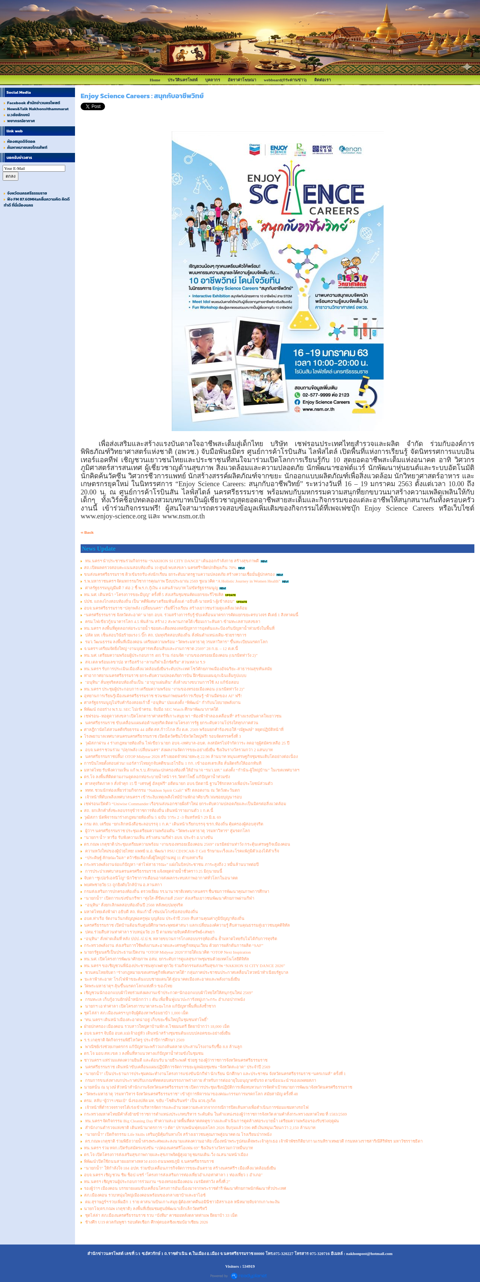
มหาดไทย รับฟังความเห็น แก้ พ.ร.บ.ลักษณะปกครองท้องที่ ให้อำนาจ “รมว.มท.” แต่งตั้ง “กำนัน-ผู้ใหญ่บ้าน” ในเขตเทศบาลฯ (191, 770)
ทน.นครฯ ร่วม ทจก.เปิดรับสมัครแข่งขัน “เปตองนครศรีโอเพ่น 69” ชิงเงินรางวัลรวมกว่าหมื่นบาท (168, 1148)
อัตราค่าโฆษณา (242, 80)
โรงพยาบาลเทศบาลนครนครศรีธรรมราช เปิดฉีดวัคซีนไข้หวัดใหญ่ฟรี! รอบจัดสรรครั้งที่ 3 (162, 736)
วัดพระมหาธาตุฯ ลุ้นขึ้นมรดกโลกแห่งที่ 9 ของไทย (128, 986)
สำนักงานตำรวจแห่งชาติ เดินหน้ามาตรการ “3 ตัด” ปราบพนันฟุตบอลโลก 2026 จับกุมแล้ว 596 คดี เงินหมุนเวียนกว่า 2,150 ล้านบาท (199, 1127)
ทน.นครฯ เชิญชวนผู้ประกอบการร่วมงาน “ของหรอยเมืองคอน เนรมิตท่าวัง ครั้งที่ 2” (157, 1181)
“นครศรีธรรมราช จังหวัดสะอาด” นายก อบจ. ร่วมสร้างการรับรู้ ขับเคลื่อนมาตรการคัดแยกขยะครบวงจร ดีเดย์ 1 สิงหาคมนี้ (191, 615)
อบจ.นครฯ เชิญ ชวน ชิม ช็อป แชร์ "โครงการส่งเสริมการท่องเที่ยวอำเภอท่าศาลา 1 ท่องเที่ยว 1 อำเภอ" (173, 1175)
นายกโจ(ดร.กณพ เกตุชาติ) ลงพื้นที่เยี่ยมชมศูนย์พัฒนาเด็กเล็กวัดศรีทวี (145, 1208)
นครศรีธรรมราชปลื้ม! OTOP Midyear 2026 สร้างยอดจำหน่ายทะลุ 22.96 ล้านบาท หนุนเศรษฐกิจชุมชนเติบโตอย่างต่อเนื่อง (191, 756)
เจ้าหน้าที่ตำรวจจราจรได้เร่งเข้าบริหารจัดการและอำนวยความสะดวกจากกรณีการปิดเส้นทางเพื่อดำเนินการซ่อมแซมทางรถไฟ (196, 1107)
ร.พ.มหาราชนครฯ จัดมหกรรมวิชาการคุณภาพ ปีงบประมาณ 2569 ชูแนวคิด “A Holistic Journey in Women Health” (182, 581)
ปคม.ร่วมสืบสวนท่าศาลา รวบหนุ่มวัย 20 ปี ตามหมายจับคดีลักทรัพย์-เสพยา (149, 932)
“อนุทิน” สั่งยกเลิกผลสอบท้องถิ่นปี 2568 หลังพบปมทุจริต (133, 905)
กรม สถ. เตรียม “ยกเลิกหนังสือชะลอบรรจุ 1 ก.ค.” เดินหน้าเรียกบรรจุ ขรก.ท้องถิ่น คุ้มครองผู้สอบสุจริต (173, 824)
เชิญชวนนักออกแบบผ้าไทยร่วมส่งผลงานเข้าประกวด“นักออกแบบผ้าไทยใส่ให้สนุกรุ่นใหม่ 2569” (168, 992)
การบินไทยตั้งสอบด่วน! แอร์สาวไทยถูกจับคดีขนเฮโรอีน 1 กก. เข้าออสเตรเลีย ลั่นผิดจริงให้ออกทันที (172, 763)
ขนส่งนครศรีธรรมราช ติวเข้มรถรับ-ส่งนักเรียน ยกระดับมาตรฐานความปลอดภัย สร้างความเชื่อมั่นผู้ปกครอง (179, 574)
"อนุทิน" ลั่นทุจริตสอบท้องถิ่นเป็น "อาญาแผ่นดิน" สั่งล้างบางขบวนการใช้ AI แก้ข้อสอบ (161, 682)
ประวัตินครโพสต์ (183, 80)
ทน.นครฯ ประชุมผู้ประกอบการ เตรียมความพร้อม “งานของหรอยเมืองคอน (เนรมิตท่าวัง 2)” (164, 689)
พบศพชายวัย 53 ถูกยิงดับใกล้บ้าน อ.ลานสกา (123, 884)
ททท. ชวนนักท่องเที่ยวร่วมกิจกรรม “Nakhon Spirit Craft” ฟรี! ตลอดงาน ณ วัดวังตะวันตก (162, 790)
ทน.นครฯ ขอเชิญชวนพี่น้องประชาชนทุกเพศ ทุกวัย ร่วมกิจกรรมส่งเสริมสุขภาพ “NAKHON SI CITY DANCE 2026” (184, 965)
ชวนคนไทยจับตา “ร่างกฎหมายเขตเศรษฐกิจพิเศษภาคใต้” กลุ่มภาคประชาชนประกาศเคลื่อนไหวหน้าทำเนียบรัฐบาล (186, 972)
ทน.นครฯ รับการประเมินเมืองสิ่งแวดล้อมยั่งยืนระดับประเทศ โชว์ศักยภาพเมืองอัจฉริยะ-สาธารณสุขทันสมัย (178, 668)
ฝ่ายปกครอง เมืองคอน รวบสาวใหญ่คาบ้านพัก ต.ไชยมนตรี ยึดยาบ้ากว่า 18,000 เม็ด (157, 1026)
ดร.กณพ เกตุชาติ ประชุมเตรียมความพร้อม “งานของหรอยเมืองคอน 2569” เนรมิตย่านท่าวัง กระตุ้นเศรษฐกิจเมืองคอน (187, 844)
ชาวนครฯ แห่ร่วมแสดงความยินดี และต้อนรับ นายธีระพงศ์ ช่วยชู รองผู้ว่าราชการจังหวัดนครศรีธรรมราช (175, 1060)
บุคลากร (212, 80)
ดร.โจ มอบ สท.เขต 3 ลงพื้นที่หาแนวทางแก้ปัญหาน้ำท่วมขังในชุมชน (144, 1053)
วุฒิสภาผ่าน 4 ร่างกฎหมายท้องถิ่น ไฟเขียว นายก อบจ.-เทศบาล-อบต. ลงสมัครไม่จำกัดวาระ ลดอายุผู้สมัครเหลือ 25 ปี (187, 743)
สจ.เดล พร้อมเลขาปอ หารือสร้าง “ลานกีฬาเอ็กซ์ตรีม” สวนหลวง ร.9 (144, 662)
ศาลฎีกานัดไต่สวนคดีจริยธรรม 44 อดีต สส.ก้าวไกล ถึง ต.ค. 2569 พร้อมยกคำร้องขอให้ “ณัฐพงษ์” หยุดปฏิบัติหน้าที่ (184, 729)
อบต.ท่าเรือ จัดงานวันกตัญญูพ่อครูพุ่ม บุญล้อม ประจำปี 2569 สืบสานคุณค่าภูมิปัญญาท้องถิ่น (164, 918)
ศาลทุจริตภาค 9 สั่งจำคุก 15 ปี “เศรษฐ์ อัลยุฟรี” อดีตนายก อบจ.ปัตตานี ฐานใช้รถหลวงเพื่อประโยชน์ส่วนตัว (178, 783)
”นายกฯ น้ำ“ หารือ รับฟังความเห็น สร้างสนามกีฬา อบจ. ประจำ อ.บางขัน (148, 837)
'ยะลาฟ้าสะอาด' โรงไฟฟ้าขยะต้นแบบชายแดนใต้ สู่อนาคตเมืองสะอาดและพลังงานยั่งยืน (162, 979)
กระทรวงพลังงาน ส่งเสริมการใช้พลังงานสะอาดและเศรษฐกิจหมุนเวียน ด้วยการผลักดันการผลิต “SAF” (173, 945)
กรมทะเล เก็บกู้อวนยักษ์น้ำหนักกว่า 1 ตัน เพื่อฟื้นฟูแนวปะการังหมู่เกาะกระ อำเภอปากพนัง (164, 999)
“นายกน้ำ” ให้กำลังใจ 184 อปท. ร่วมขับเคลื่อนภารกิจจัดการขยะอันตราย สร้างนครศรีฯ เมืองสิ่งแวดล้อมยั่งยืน (180, 1168)
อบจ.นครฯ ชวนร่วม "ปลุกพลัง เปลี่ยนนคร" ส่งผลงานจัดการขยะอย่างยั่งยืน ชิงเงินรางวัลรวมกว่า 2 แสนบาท (178, 749)
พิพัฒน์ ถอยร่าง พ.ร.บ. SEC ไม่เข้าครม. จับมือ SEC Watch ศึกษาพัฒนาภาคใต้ (151, 709)
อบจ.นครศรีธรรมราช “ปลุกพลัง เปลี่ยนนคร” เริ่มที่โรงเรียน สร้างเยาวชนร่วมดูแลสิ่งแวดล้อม (165, 608)
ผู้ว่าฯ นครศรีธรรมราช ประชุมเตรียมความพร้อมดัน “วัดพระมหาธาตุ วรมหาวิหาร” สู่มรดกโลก (167, 830)
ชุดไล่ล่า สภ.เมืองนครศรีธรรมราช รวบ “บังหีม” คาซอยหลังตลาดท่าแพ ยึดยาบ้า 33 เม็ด (160, 1215)
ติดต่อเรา (322, 80)
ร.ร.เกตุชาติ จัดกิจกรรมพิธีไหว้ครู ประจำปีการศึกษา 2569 (134, 1040)
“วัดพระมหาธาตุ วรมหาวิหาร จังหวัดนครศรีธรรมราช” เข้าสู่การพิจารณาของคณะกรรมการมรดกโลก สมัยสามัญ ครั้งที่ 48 (191, 1094)
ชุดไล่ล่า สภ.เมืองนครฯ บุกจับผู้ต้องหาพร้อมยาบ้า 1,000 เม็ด (136, 1013)
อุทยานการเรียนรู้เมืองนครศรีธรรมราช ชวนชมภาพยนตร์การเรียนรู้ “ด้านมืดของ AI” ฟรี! (163, 695)
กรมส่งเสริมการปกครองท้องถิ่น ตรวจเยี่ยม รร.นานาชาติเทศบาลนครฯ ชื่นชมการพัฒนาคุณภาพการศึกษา (176, 891)
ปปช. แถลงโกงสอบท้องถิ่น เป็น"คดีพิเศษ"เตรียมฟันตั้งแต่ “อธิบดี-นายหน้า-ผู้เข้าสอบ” (159, 601)
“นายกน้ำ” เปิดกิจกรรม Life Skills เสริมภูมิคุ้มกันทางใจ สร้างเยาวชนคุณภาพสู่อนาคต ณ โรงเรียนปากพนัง (178, 1134)
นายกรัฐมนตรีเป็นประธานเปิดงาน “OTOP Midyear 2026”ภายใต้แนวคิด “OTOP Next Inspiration (167, 952)
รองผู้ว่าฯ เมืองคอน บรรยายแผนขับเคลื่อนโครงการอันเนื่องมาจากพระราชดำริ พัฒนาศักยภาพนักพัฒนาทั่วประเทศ (185, 1188)
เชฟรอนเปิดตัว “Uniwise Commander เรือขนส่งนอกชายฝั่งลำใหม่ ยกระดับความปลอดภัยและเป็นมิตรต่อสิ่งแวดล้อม (185, 803)
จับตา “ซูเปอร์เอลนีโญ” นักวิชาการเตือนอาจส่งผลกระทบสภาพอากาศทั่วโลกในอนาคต (161, 878)
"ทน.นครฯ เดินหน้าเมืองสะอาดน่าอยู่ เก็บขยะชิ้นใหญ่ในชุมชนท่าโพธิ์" (146, 1019)
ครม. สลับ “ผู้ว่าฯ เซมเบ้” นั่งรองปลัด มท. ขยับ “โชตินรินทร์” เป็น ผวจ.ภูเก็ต (150, 1100)
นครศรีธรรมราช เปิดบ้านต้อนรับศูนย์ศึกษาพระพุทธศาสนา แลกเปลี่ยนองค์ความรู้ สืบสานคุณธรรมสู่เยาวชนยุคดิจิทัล (187, 925)
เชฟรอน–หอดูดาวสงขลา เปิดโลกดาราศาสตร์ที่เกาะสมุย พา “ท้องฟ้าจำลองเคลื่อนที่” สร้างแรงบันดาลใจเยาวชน (183, 716)
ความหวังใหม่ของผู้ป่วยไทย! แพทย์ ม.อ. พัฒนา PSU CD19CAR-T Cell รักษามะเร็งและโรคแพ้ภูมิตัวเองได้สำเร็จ (181, 851)
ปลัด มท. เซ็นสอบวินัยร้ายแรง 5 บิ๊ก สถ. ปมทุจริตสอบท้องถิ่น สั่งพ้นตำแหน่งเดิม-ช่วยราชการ (165, 635)
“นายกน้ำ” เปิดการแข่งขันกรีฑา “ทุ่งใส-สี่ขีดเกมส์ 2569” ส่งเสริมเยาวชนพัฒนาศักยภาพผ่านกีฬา (169, 898)
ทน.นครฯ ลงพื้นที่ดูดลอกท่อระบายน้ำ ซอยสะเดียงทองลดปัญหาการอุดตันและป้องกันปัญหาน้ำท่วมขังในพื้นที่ (179, 628)
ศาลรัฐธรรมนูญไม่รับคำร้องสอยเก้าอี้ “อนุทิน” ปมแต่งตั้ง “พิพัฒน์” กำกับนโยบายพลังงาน (162, 702)
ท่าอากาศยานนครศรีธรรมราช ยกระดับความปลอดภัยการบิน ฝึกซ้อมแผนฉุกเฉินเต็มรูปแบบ (165, 675)
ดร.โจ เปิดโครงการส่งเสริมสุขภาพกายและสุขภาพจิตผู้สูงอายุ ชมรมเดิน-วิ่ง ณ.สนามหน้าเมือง (166, 1154)
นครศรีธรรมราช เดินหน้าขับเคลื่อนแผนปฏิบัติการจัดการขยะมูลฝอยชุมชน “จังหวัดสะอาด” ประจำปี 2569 (177, 1067)
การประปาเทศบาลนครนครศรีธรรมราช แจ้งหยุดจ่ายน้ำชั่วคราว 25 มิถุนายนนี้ (153, 871)
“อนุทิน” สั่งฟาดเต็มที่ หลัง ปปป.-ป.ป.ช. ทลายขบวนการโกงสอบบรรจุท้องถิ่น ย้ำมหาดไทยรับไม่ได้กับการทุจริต (180, 938)
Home (155, 80)
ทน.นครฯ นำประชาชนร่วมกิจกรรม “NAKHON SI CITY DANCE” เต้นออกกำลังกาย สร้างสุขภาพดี (171, 561)
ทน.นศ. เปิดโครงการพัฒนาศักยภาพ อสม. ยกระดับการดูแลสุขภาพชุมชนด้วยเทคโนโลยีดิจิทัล (166, 959)
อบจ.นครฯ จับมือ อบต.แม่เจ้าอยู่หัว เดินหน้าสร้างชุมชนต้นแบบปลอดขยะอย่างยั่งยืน (157, 1033)
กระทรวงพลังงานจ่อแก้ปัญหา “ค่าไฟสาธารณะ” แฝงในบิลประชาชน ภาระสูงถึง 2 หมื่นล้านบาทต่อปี (171, 864)
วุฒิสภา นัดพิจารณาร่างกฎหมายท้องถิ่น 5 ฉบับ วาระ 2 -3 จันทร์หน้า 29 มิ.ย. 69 (152, 817)
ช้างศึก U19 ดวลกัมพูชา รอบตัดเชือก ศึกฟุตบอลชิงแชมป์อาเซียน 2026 (146, 1222)
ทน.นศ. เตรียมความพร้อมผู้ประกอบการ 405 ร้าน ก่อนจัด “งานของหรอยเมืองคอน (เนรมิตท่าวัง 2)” (171, 655)
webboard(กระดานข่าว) (285, 80)
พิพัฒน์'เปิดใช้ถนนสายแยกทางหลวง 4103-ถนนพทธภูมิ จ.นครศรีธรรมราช (149, 1161)
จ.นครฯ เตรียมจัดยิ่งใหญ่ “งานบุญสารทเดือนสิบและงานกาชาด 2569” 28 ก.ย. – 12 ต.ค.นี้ (161, 648)
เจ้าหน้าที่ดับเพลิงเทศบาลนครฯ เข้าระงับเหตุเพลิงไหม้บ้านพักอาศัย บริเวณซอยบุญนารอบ (163, 797)
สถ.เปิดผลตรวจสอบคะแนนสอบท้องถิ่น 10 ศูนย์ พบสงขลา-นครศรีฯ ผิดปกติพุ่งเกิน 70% (160, 567)
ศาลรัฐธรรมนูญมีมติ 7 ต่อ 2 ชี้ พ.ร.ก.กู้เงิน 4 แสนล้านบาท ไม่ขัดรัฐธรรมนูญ (151, 588)
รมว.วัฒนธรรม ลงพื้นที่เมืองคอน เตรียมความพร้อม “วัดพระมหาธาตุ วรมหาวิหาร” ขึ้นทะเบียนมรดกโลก (176, 642)
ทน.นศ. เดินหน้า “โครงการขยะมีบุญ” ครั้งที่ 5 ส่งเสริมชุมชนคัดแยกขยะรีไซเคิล (154, 594)
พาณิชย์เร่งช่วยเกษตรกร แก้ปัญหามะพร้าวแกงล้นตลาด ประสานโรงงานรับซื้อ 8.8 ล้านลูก (163, 1046)
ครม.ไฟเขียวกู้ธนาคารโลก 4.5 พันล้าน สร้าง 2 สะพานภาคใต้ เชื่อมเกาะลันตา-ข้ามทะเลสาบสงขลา (172, 621)
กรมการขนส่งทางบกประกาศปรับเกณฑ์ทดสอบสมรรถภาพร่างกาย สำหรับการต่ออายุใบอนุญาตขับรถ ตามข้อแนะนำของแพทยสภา (200, 1080)
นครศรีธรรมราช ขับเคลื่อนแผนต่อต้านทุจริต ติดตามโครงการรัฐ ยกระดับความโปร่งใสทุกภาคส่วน (171, 722)
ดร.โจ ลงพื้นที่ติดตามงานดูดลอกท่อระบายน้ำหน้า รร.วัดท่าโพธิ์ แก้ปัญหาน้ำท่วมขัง (157, 776)
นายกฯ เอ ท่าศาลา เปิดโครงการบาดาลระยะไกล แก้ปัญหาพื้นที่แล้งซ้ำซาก (150, 1006)
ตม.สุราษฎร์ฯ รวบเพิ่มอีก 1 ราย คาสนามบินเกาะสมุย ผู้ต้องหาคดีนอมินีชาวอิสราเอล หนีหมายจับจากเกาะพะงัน (182, 1202)
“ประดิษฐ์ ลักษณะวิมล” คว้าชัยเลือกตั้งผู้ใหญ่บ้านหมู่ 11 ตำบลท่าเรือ (143, 857)
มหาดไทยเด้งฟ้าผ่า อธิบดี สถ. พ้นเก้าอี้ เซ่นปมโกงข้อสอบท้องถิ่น (141, 911)
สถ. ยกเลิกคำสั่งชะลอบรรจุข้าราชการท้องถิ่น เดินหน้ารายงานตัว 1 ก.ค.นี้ (148, 810)
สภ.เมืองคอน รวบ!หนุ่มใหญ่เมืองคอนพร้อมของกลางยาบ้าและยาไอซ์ (145, 1195)
